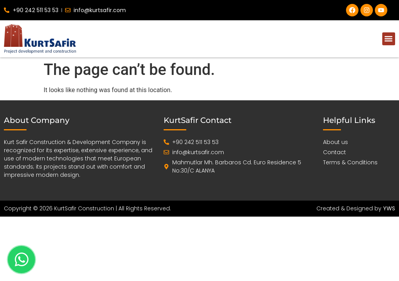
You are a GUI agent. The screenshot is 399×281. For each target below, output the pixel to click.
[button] (388, 38)
